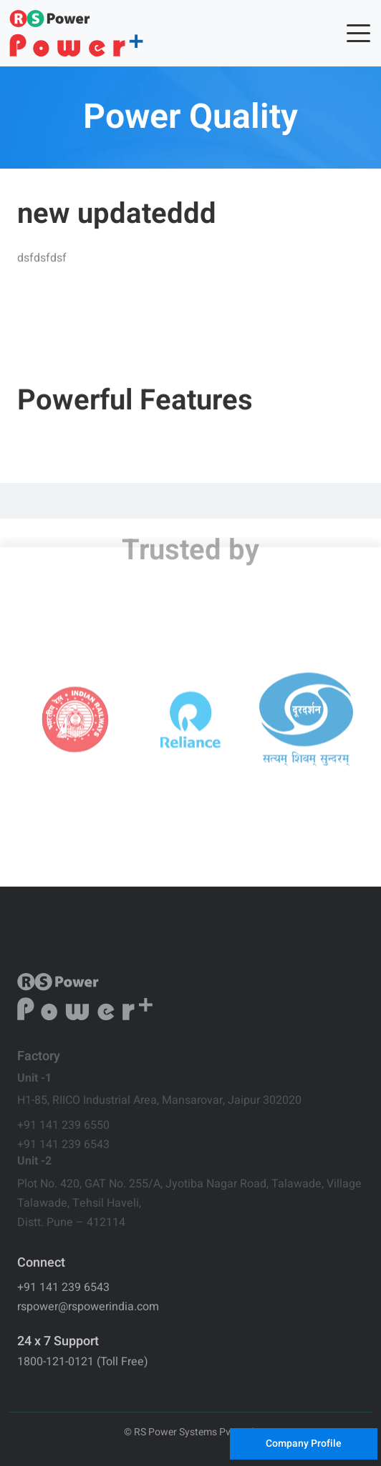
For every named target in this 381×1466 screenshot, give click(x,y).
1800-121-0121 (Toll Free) (82, 1361)
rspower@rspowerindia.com (88, 1306)
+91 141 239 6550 (63, 1125)
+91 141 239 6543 (63, 1144)
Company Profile (304, 1443)
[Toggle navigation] (357, 34)
